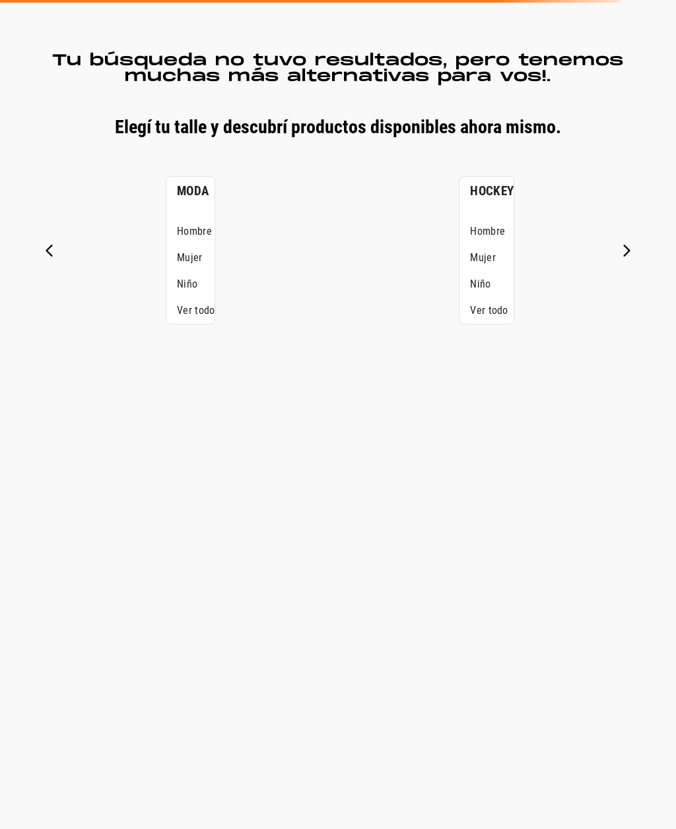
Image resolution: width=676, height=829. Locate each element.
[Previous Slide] (49, 251)
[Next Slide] (626, 251)
